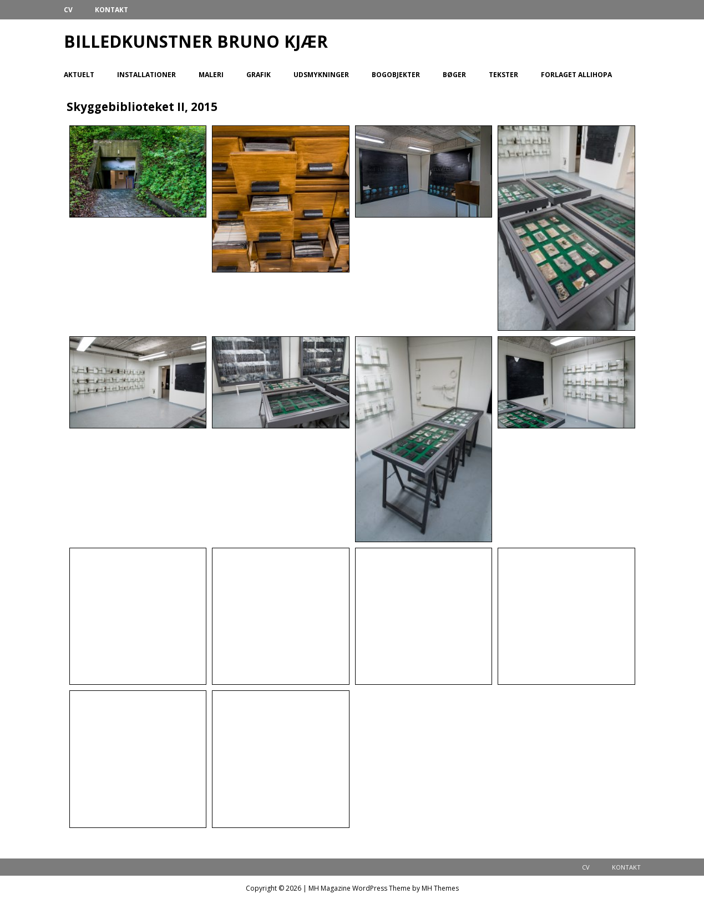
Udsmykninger (321, 74)
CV (68, 9)
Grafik (258, 74)
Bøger (454, 74)
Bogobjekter (396, 74)
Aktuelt (79, 74)
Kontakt (111, 9)
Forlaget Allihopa (576, 74)
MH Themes (440, 888)
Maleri (211, 74)
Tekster (503, 74)
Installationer (146, 74)
